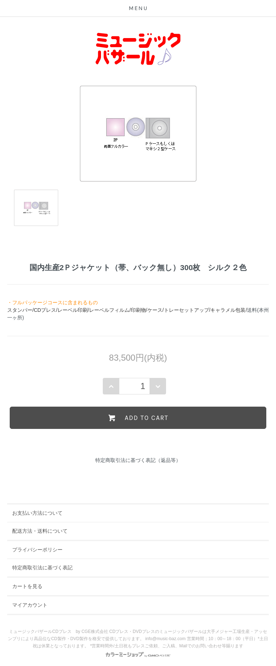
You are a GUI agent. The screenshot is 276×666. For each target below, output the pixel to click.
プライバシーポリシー (37, 549)
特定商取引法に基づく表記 (42, 567)
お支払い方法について (37, 513)
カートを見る (27, 586)
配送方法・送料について (40, 531)
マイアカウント (29, 605)
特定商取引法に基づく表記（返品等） (138, 460)
